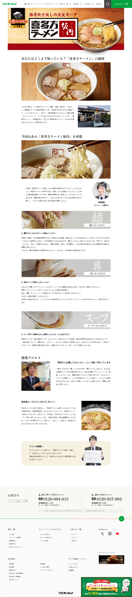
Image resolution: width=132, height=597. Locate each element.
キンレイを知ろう (45, 534)
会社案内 (76, 4)
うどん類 (11, 534)
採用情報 (42, 564)
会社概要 (11, 567)
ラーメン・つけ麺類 (14, 537)
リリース (74, 537)
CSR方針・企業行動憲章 (16, 573)
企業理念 (11, 564)
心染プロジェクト (14, 579)
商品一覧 (27, 4)
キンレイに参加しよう (46, 537)
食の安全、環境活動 (14, 576)
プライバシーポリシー (46, 570)
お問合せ (99, 4)
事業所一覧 (12, 570)
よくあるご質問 (18, 502)
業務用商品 (12, 540)
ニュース (74, 534)
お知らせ (74, 540)
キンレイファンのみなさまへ (44, 4)
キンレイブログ (73, 564)
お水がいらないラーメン (16, 547)
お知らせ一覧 (63, 4)
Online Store (122, 4)
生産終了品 (12, 544)
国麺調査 (71, 570)
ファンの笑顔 (44, 540)
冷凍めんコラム (73, 567)
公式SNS (87, 4)
